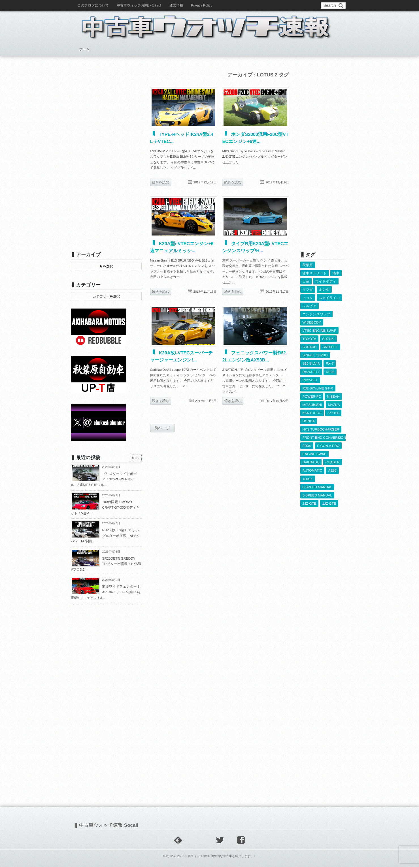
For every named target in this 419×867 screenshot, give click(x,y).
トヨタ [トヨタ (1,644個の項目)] (308, 298)
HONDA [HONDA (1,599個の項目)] (309, 421)
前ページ (162, 428)
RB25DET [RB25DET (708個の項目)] (310, 380)
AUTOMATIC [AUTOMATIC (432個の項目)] (312, 470)
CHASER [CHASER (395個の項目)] (333, 462)
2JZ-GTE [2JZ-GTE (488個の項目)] (309, 504)
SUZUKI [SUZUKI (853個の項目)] (328, 339)
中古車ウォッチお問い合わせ (139, 5)
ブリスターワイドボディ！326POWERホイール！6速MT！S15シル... (104, 479)
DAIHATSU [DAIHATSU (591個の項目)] (311, 462)
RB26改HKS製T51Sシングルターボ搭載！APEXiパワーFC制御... (105, 535)
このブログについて (93, 5)
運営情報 (176, 5)
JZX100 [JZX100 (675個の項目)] (333, 413)
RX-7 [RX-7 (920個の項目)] (329, 363)
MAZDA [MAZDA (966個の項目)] (334, 405)
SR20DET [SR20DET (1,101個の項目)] (330, 347)
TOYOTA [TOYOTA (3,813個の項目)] (309, 339)
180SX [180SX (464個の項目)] (308, 479)
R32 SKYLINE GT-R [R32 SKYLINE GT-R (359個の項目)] (318, 388)
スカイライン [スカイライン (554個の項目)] (329, 298)
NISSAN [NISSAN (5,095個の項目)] (333, 397)
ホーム (84, 49)
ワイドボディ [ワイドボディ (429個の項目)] (325, 281)
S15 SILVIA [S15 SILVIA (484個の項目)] (311, 363)
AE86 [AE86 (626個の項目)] (332, 470)
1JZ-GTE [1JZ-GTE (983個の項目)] (329, 504)
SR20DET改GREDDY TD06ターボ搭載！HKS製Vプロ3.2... (106, 563)
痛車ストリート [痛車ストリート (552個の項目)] (315, 273)
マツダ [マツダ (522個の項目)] (308, 290)
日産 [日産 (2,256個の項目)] (306, 281)
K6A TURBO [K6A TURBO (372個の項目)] (312, 413)
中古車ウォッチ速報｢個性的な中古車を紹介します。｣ (218, 856)
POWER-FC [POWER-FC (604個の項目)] (312, 397)
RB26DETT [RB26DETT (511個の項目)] (311, 372)
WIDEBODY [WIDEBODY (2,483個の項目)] (312, 322)
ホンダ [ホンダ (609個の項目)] (324, 290)
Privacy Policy (201, 5)
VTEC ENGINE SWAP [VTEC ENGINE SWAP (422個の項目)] (320, 331)
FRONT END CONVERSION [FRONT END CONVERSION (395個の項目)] (324, 438)
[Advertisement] (106, 155)
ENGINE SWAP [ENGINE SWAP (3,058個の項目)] (314, 454)
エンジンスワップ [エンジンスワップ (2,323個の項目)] (316, 314)
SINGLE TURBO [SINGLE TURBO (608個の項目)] (315, 355)
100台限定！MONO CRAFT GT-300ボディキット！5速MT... (105, 507)
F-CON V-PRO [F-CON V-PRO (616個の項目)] (328, 446)
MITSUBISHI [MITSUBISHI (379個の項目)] (312, 405)
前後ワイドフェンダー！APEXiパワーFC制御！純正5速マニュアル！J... (106, 592)
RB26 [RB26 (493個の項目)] (330, 372)
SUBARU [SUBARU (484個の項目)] (310, 347)
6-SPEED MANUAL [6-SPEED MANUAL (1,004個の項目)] (317, 487)
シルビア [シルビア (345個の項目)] (309, 306)
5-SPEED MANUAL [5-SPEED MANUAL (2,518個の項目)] (317, 495)
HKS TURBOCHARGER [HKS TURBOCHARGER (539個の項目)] (321, 429)
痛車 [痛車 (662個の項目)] (336, 273)
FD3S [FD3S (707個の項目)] (307, 446)
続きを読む (160, 182)
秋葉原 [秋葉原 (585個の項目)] (308, 265)
